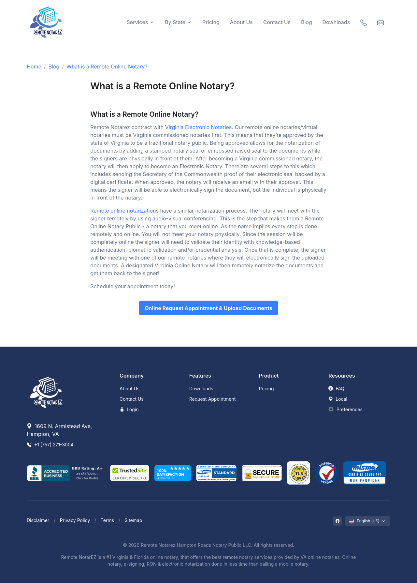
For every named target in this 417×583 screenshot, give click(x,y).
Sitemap (133, 520)
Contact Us (277, 22)
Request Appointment (212, 399)
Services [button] (137, 22)
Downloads (336, 22)
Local (337, 399)
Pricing (211, 22)
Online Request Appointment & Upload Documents (208, 308)
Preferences (350, 409)
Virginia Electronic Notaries (198, 127)
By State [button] (175, 22)
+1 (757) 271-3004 (50, 444)
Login (129, 409)
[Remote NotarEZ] (46, 22)
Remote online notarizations (124, 210)
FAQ (336, 388)
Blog (306, 22)
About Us (241, 22)
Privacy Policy (75, 520)
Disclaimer (38, 520)
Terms (107, 520)
